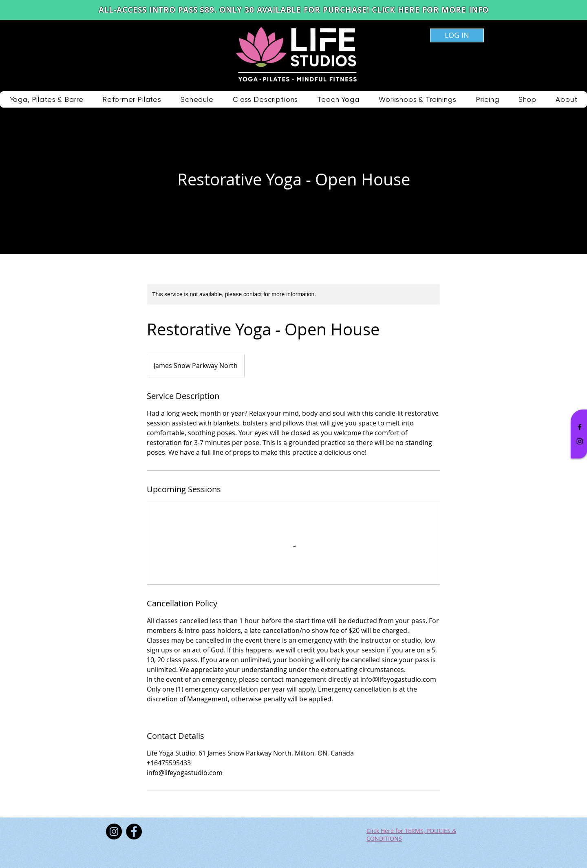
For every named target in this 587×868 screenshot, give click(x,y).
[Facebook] (134, 831)
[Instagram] (114, 831)
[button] (265, 99)
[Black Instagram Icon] (580, 441)
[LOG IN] (457, 35)
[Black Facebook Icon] (580, 427)
